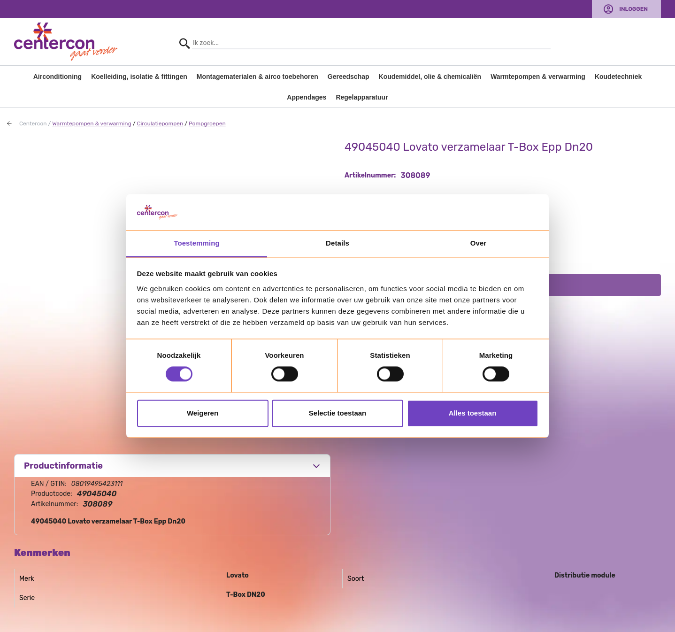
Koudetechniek (618, 76)
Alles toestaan (473, 413)
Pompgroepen (207, 123)
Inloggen (633, 9)
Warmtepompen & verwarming (538, 76)
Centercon (33, 123)
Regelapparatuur (362, 97)
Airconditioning (57, 76)
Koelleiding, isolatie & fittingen (139, 76)
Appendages (306, 97)
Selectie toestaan (338, 413)
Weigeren (202, 413)
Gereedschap (348, 76)
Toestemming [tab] (197, 243)
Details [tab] (337, 243)
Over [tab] (478, 243)
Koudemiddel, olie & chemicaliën (430, 76)
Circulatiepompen (160, 123)
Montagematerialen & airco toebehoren (257, 76)
